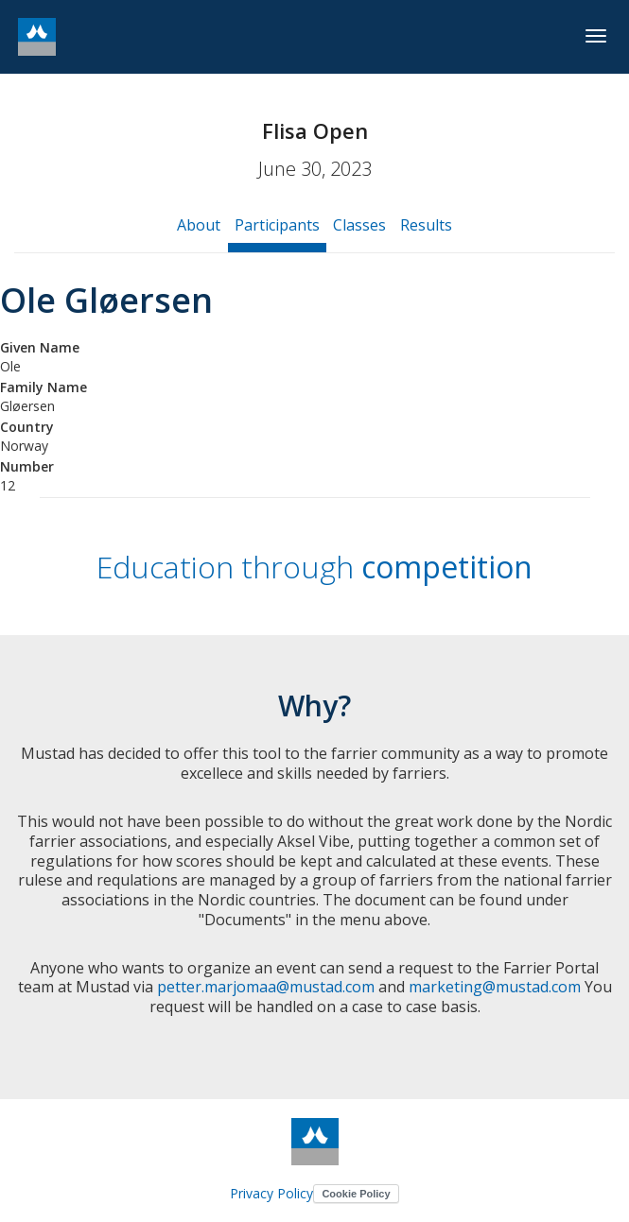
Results (426, 225)
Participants (277, 225)
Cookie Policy (356, 1193)
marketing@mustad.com (495, 986)
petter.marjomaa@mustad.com (266, 986)
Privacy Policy (271, 1193)
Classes (359, 225)
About (198, 225)
